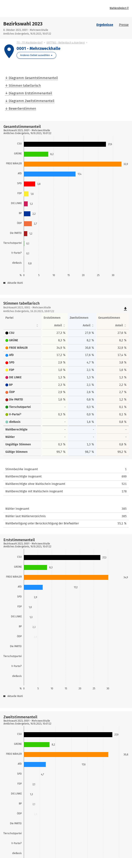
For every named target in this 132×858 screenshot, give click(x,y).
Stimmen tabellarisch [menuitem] (25, 86)
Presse (124, 25)
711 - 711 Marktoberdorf (29, 42)
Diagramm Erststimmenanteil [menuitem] (30, 93)
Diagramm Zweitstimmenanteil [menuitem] (31, 101)
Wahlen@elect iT (119, 8)
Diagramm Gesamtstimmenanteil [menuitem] (33, 78)
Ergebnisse (104, 25)
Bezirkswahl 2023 (22, 24)
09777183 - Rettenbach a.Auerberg (66, 42)
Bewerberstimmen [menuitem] (22, 109)
